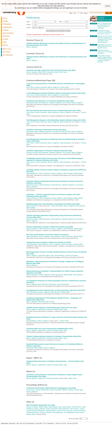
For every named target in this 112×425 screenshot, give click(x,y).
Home (5, 18)
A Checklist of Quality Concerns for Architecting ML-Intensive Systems (105, 32)
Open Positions (8, 33)
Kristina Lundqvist (32, 407)
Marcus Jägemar (32, 47)
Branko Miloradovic (38, 410)
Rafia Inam (30, 348)
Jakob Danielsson (53, 112)
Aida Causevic (79, 412)
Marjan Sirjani (30, 414)
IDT (75, 13)
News (5, 42)
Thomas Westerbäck (42, 390)
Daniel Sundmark (41, 87)
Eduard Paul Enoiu (79, 410)
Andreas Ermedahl (52, 72)
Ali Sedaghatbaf (68, 412)
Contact (5, 39)
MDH (70, 13)
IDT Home (6, 52)
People (5, 21)
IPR (81, 13)
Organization (7, 27)
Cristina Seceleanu (32, 412)
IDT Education (8, 55)
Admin (86, 13)
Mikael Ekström (51, 410)
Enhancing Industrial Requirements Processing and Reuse (105, 52)
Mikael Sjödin (78, 173)
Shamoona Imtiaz (32, 103)
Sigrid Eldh (41, 72)
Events (5, 45)
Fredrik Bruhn (76, 407)
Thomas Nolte (64, 87)
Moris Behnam (43, 103)
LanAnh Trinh (61, 410)
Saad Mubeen (66, 407)
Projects (6, 30)
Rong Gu (69, 410)
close (107, 6)
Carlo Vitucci (30, 87)
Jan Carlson (67, 103)
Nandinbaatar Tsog (55, 407)
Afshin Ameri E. (74, 409)
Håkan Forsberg (67, 390)
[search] (99, 12)
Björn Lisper (63, 72)
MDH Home (7, 49)
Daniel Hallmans (31, 321)
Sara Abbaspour (57, 412)
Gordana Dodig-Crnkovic (46, 301)
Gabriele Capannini (55, 103)
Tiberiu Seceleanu (45, 173)
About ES (6, 36)
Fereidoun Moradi (45, 412)
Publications (7, 24)
